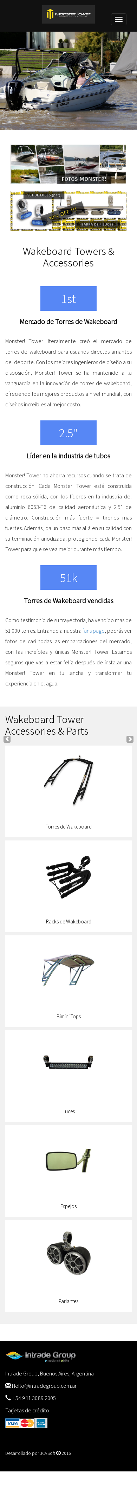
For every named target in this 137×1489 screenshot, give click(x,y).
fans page (94, 630)
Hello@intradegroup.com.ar (44, 1386)
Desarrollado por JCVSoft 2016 (38, 1453)
